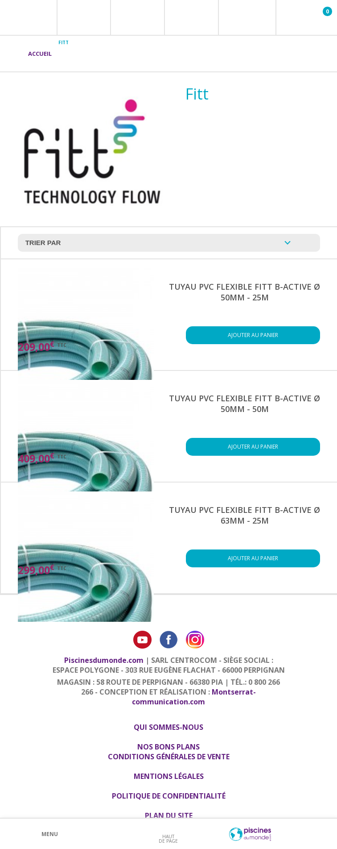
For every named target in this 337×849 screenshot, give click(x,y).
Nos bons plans (168, 747)
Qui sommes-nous (168, 727)
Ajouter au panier (253, 335)
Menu (49, 834)
